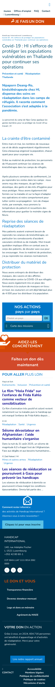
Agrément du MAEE (27, 614)
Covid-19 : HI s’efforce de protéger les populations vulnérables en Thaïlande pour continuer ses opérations (25, 39)
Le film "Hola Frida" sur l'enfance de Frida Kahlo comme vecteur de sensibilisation (22, 397)
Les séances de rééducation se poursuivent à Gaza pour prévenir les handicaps (26, 473)
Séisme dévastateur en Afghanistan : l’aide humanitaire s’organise (20, 434)
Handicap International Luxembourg (17, 36)
